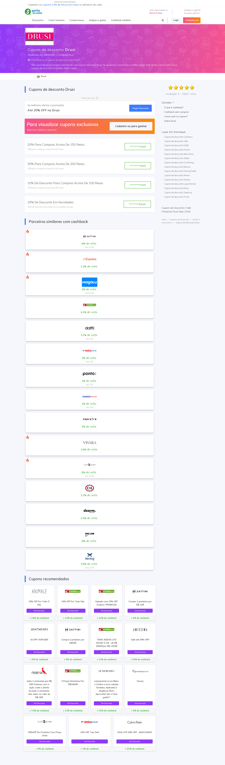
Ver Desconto (39, 610)
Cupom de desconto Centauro (178, 137)
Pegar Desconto (140, 108)
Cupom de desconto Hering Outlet (180, 171)
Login (176, 20)
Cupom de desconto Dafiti (176, 145)
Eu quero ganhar (192, 13)
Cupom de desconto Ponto (176, 197)
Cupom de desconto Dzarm (177, 149)
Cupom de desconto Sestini (177, 179)
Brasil (41, 76)
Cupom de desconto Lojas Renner (180, 184)
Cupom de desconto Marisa (177, 167)
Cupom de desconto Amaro (177, 175)
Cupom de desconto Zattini (177, 158)
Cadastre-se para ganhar (131, 126)
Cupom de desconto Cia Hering (179, 162)
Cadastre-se (191, 20)
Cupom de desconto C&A (176, 141)
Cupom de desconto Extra (176, 188)
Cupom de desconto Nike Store (179, 154)
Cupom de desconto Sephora (178, 192)
